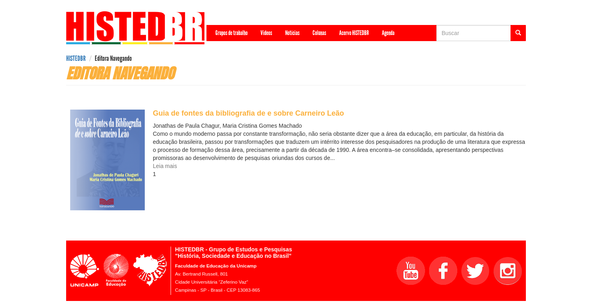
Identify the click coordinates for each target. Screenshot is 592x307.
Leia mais (165, 166)
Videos (266, 33)
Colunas (319, 33)
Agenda (388, 33)
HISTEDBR (76, 58)
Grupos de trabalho (231, 33)
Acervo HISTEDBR (354, 33)
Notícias (292, 33)
